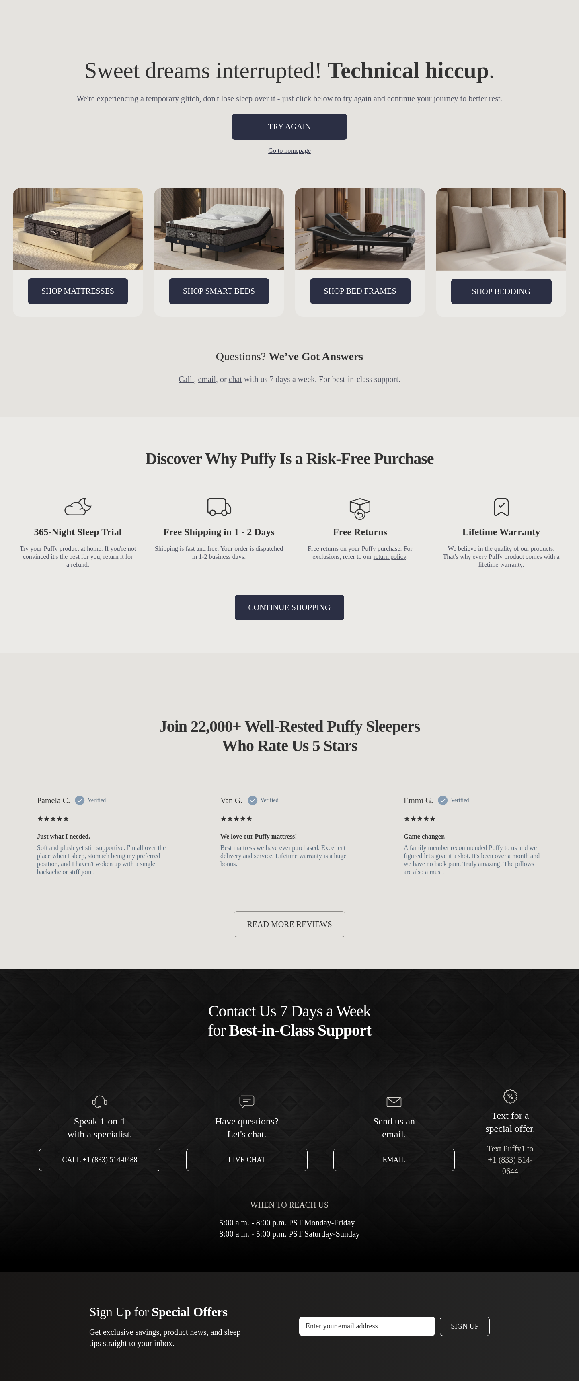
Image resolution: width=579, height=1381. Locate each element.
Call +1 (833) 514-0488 (100, 1160)
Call (186, 379)
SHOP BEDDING (501, 291)
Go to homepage (289, 150)
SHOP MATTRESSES (77, 291)
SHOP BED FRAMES (360, 291)
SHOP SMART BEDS (219, 291)
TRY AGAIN (289, 126)
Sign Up (465, 1326)
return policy (390, 556)
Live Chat (247, 1160)
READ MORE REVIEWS (289, 924)
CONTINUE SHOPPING (289, 607)
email (207, 379)
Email (394, 1160)
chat (235, 379)
